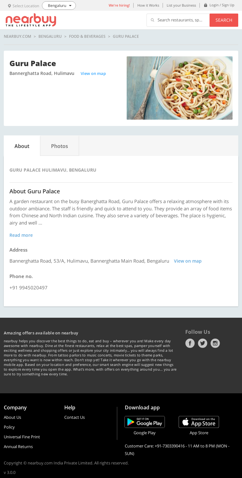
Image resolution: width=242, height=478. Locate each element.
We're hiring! (119, 5)
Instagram (215, 343)
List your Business (181, 5)
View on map (93, 73)
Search (224, 20)
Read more (21, 235)
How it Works (148, 5)
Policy (9, 427)
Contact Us (74, 417)
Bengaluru (50, 36)
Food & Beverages (87, 36)
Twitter (202, 343)
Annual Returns (18, 446)
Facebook (190, 343)
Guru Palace (126, 36)
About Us (12, 417)
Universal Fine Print (22, 437)
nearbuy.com (17, 36)
